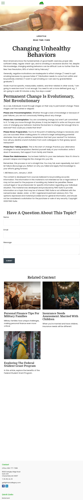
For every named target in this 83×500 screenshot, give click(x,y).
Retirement (6, 498)
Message (7, 242)
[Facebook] (3, 486)
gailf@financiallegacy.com (11, 483)
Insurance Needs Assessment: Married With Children (60, 316)
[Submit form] (9, 260)
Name (6, 217)
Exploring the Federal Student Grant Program (20, 364)
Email (5, 230)
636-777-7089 (12, 468)
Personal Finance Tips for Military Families (21, 315)
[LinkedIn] (6, 486)
